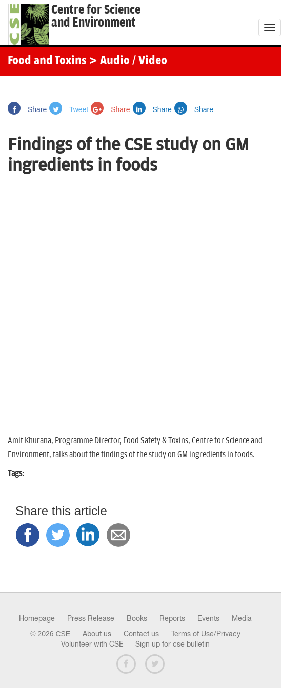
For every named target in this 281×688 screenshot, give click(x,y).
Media (242, 618)
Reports (172, 618)
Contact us (141, 634)
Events (208, 618)
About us (97, 634)
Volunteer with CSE (92, 644)
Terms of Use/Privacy (205, 634)
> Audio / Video (128, 61)
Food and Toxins (47, 61)
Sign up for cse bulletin (172, 644)
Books (137, 618)
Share (27, 109)
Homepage (37, 618)
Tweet (68, 109)
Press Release (90, 618)
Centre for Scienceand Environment (95, 16)
